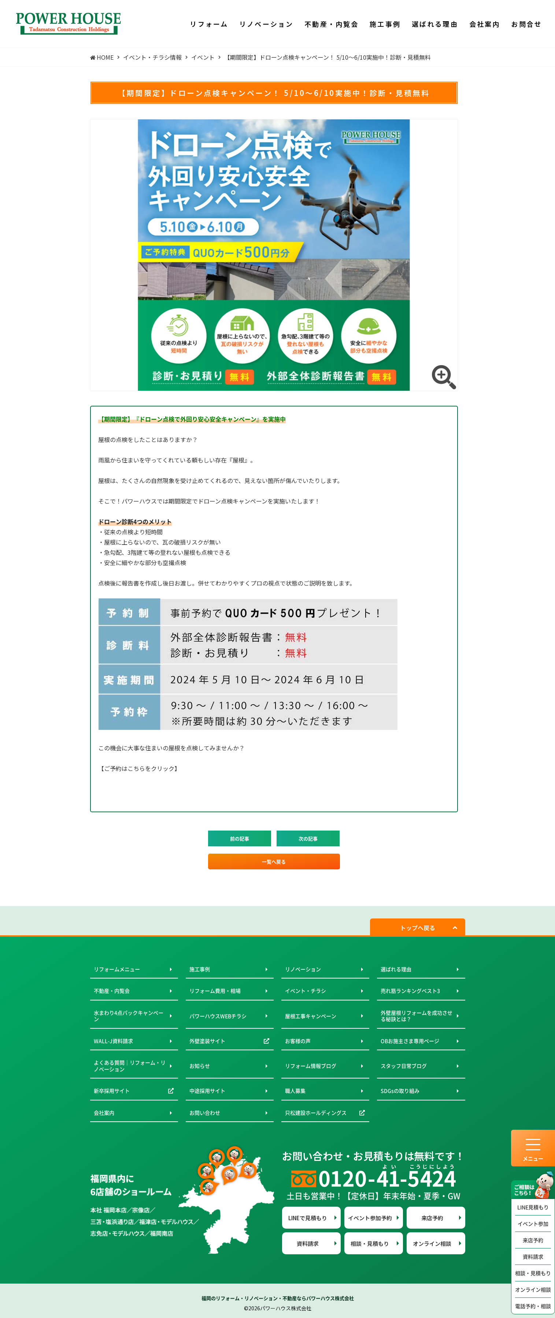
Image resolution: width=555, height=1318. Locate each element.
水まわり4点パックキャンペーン (128, 1016)
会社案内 (104, 1112)
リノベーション (303, 969)
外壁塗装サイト (207, 1040)
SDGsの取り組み (400, 1090)
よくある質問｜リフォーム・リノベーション (130, 1066)
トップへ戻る (417, 927)
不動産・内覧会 (112, 990)
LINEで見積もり (307, 1218)
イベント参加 (533, 1223)
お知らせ (199, 1065)
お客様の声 (298, 1040)
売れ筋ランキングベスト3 (410, 990)
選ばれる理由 (396, 969)
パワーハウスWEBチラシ (218, 1016)
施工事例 (199, 969)
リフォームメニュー (117, 969)
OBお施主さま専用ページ (410, 1040)
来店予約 (533, 1240)
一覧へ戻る (274, 861)
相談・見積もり (533, 1273)
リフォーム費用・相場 (215, 990)
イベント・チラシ (305, 990)
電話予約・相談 (533, 1306)
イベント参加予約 (370, 1218)
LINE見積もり (533, 1207)
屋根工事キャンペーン (310, 1016)
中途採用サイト (207, 1090)
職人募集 (295, 1090)
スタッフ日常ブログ (404, 1065)
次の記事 (308, 838)
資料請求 (533, 1256)
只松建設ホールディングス (316, 1112)
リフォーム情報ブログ (310, 1065)
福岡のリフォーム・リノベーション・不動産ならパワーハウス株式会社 (277, 1298)
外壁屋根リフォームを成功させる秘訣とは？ (416, 1016)
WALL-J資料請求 (113, 1040)
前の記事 (239, 838)
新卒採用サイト (112, 1090)
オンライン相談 (533, 1289)
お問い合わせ (204, 1112)
